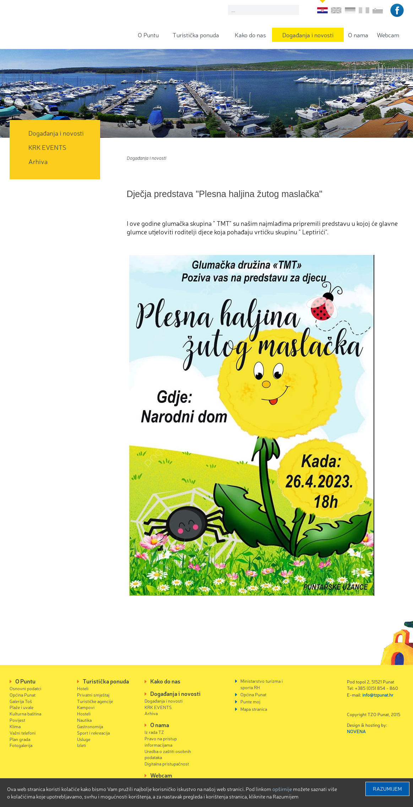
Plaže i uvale (21, 707)
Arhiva (38, 161)
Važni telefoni (23, 733)
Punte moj (250, 701)
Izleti (81, 745)
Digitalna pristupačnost (167, 763)
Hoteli (82, 688)
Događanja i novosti (307, 35)
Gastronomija (90, 726)
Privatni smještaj (93, 695)
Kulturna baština (25, 713)
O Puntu (148, 35)
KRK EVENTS (47, 147)
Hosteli (84, 713)
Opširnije (282, 788)
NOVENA (356, 731)
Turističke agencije (95, 701)
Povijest (17, 720)
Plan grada (20, 739)
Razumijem (387, 788)
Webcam (388, 35)
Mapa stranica (253, 709)
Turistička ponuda (196, 35)
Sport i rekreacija (93, 733)
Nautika (84, 720)
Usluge (83, 739)
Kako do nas (250, 35)
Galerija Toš (21, 701)
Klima (15, 726)
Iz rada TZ (154, 732)
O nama (358, 35)
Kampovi (85, 707)
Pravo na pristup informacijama (161, 741)
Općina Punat (23, 695)
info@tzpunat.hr (377, 695)
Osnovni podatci (25, 688)
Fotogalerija (21, 745)
